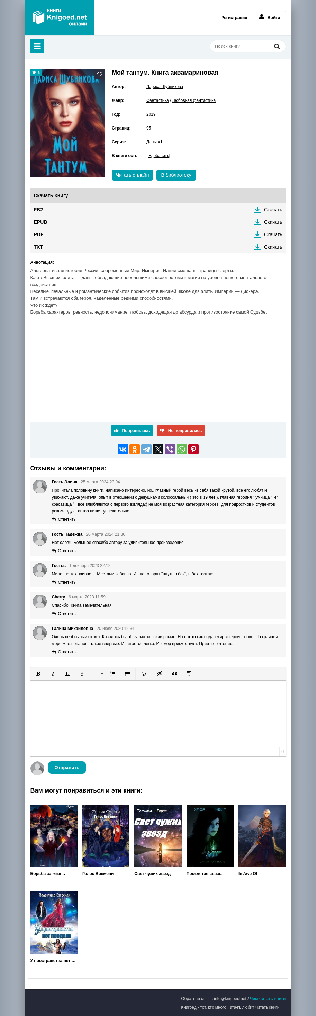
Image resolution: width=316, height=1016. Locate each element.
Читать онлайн (132, 175)
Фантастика (157, 100)
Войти (269, 17)
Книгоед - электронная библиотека (59, 17)
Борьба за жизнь (47, 873)
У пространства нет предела (54, 960)
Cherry (58, 597)
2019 (151, 114)
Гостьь (59, 565)
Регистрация (234, 17)
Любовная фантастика (194, 100)
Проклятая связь (204, 873)
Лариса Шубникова (164, 86)
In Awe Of (248, 873)
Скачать (273, 209)
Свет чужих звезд (152, 873)
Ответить (67, 519)
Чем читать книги (268, 998)
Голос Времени (98, 873)
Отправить (67, 767)
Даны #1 (154, 142)
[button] (38, 673)
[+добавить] (158, 155)
